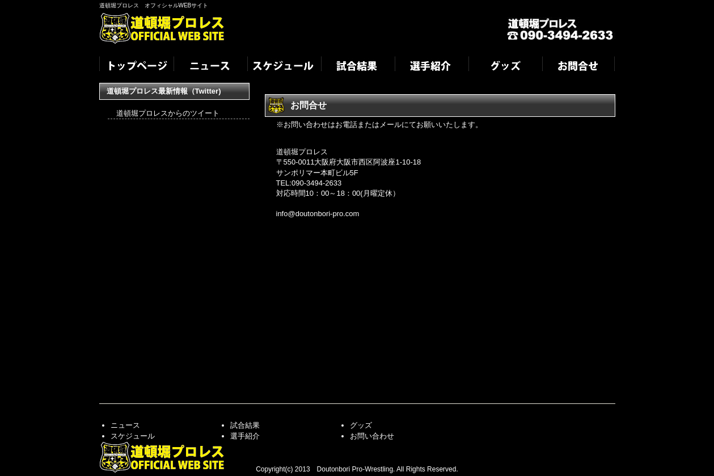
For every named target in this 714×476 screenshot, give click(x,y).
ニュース (210, 67)
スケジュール (283, 67)
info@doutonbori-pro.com (318, 213)
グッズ (505, 67)
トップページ (136, 67)
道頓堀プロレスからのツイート (167, 113)
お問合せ (578, 67)
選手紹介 (431, 67)
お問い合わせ (372, 436)
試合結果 (357, 67)
